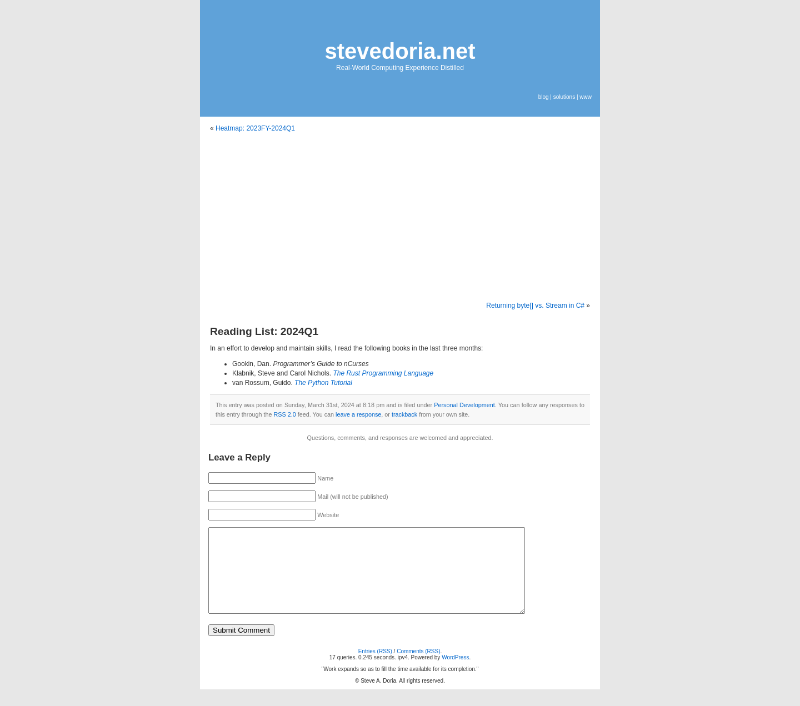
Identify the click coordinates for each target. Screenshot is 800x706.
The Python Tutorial (323, 383)
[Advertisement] (400, 217)
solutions (564, 97)
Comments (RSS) (418, 668)
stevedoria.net (399, 51)
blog (543, 97)
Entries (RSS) (375, 668)
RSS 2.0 (284, 414)
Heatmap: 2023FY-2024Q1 (255, 128)
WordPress (455, 674)
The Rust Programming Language (383, 373)
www (585, 97)
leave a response (358, 414)
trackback (404, 414)
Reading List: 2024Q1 (264, 331)
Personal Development (464, 405)
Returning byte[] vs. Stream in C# (535, 305)
